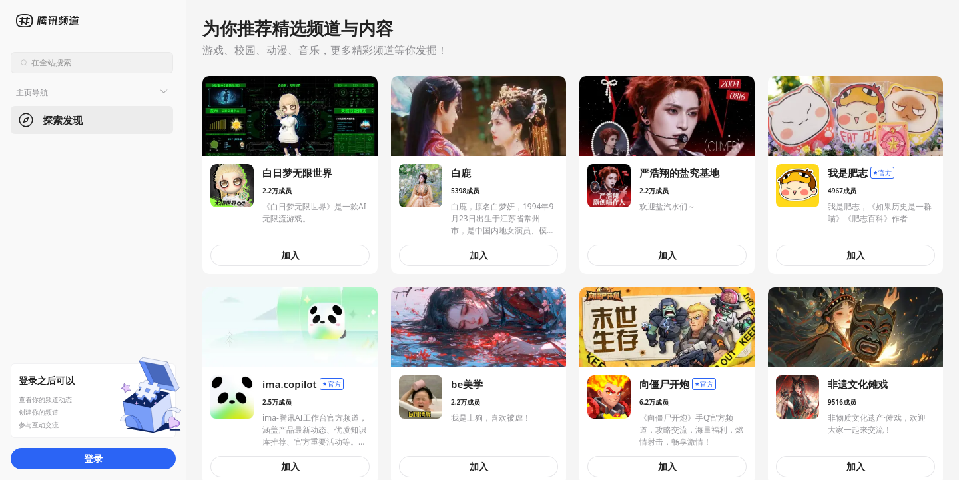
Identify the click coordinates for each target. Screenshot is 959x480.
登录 (93, 458)
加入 (290, 255)
